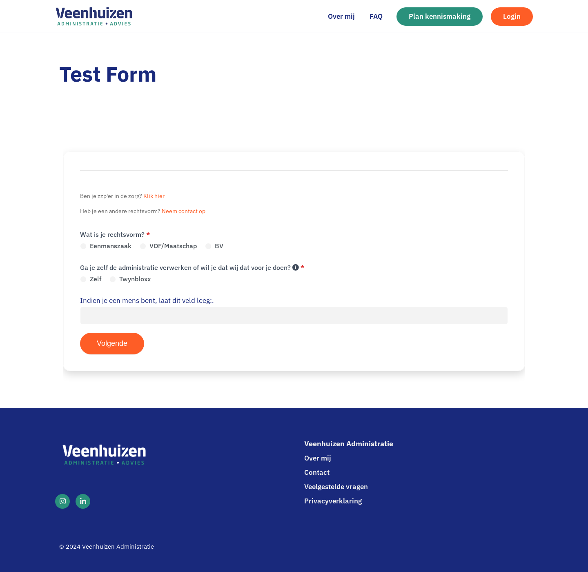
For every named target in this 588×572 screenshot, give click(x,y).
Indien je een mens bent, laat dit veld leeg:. (147, 300)
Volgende (112, 343)
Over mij (317, 458)
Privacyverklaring (333, 501)
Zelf (90, 279)
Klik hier (154, 196)
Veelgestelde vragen (336, 486)
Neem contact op (183, 211)
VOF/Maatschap (168, 246)
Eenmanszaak (105, 246)
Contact (317, 472)
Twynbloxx (130, 279)
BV (214, 246)
